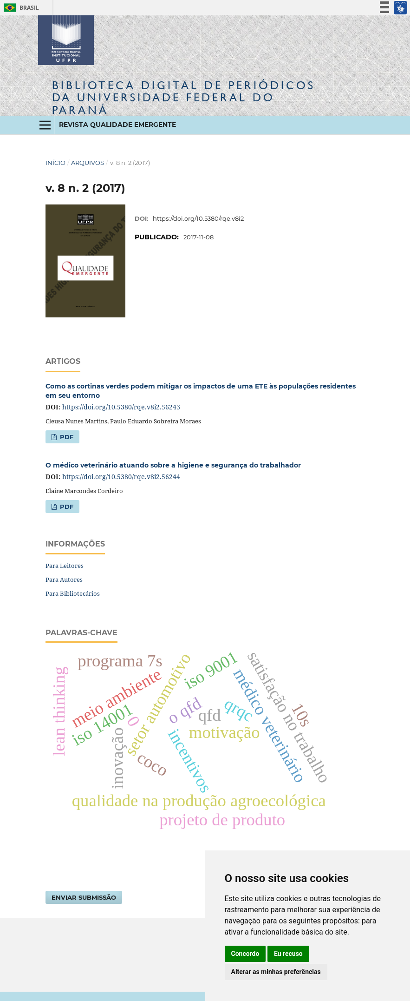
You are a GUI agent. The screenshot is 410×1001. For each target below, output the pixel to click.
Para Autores (64, 579)
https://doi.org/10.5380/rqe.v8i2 (198, 218)
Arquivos (87, 162)
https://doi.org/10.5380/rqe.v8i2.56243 (121, 406)
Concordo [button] (245, 953)
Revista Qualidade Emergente (117, 124)
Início (55, 162)
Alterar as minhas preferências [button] (276, 971)
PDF (65, 437)
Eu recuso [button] (288, 953)
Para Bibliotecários (73, 593)
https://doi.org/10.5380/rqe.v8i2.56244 (121, 476)
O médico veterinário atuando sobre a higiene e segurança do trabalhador (173, 465)
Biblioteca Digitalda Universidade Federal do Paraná (183, 97)
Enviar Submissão (84, 897)
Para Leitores (65, 565)
